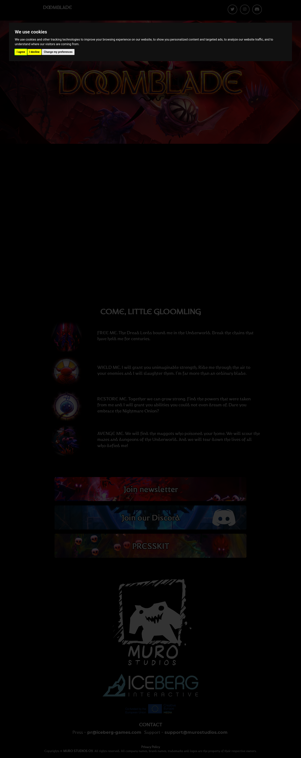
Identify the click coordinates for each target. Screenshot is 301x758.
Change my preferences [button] (58, 51)
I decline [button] (34, 51)
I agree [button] (21, 51)
